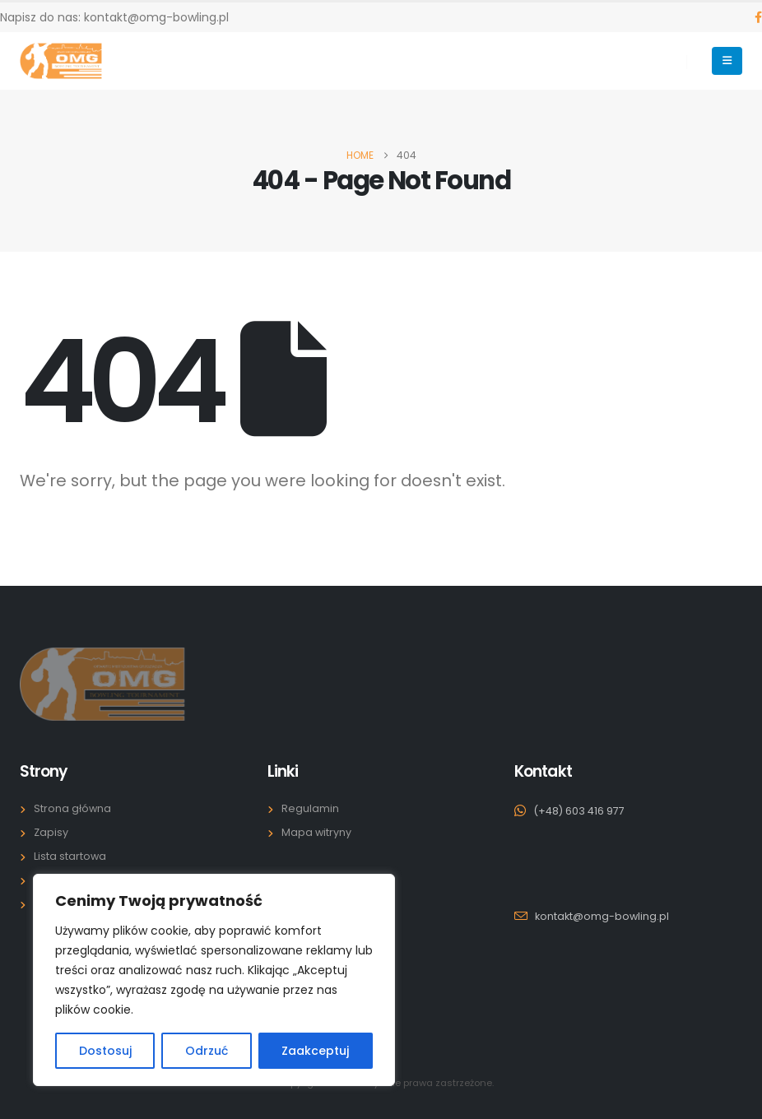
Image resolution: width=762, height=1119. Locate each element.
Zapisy (51, 832)
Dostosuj (105, 1050)
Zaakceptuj (315, 1050)
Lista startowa (70, 856)
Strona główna (72, 808)
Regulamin (310, 808)
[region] (214, 980)
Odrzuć (206, 1050)
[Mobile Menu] (727, 61)
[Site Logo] (61, 61)
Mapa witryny (316, 832)
